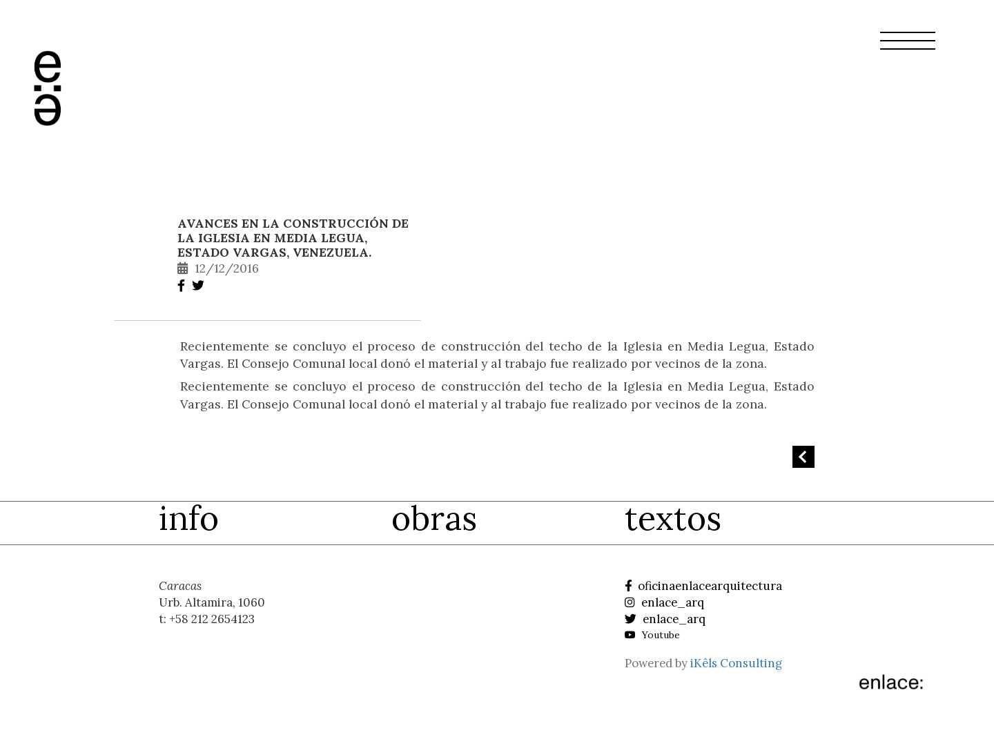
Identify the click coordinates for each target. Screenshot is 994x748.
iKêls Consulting (736, 663)
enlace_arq (664, 602)
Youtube (652, 635)
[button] (907, 49)
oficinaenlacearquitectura (703, 585)
